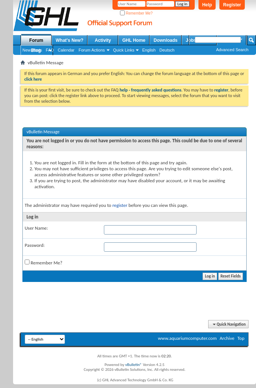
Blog (36, 50)
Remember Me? (136, 13)
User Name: (36, 228)
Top (240, 338)
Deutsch (166, 50)
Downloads (166, 40)
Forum (36, 40)
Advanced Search (232, 49)
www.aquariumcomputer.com (187, 338)
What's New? (69, 40)
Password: (34, 245)
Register (232, 4)
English (148, 50)
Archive (227, 338)
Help (207, 4)
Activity (103, 40)
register (119, 205)
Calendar (66, 50)
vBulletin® (133, 364)
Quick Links (124, 50)
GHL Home (133, 40)
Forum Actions (91, 50)
